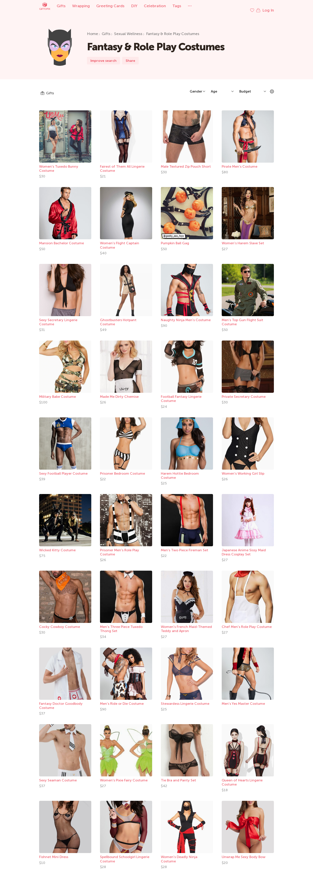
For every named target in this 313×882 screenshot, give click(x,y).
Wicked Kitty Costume (57, 546)
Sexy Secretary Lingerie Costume (58, 318)
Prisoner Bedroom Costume (122, 469)
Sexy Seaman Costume (58, 776)
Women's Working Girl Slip (243, 469)
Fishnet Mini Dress (53, 852)
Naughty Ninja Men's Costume (186, 316)
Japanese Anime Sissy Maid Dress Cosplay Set (244, 548)
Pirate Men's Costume (239, 162)
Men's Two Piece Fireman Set (184, 546)
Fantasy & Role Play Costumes (172, 29)
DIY (134, 5)
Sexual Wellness (128, 29)
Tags (176, 5)
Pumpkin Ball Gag (175, 239)
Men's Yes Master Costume (243, 699)
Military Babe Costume (57, 392)
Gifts (61, 5)
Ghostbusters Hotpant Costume (118, 318)
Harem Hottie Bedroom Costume (180, 471)
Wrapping (81, 5)
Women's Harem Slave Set (243, 239)
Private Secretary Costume (244, 392)
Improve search (103, 56)
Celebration (155, 5)
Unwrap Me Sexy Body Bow (243, 852)
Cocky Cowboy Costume (59, 622)
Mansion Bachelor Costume (61, 239)
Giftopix (44, 6)
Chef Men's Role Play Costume (247, 622)
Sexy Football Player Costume (63, 469)
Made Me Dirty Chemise (119, 392)
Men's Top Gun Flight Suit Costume (242, 318)
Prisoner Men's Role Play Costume (119, 548)
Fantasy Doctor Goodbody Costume (61, 701)
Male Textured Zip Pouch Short (186, 162)
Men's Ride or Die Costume (122, 699)
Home (92, 29)
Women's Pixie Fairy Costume (124, 776)
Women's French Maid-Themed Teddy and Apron (186, 624)
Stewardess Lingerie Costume (185, 699)
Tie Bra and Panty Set (178, 776)
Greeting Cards (110, 5)
